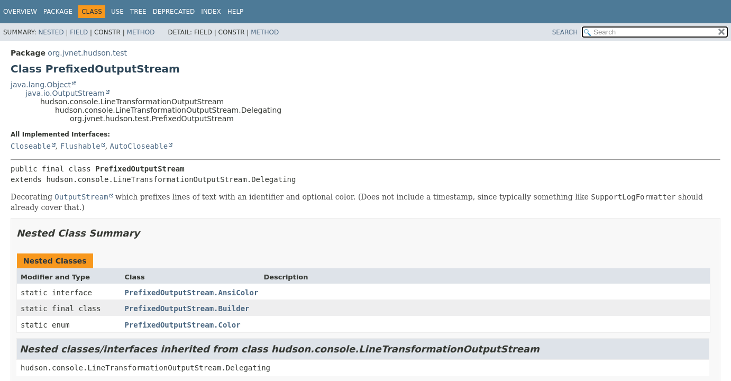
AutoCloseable (139, 146)
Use (117, 11)
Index (211, 11)
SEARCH (565, 32)
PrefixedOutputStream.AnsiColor (192, 292)
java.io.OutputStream (65, 93)
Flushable (80, 146)
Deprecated (174, 11)
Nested (50, 32)
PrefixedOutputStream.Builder (187, 308)
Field (79, 32)
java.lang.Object (41, 84)
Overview (20, 11)
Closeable (31, 146)
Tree (138, 11)
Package (57, 11)
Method (141, 32)
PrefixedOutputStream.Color (183, 325)
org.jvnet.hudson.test (87, 53)
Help (235, 11)
